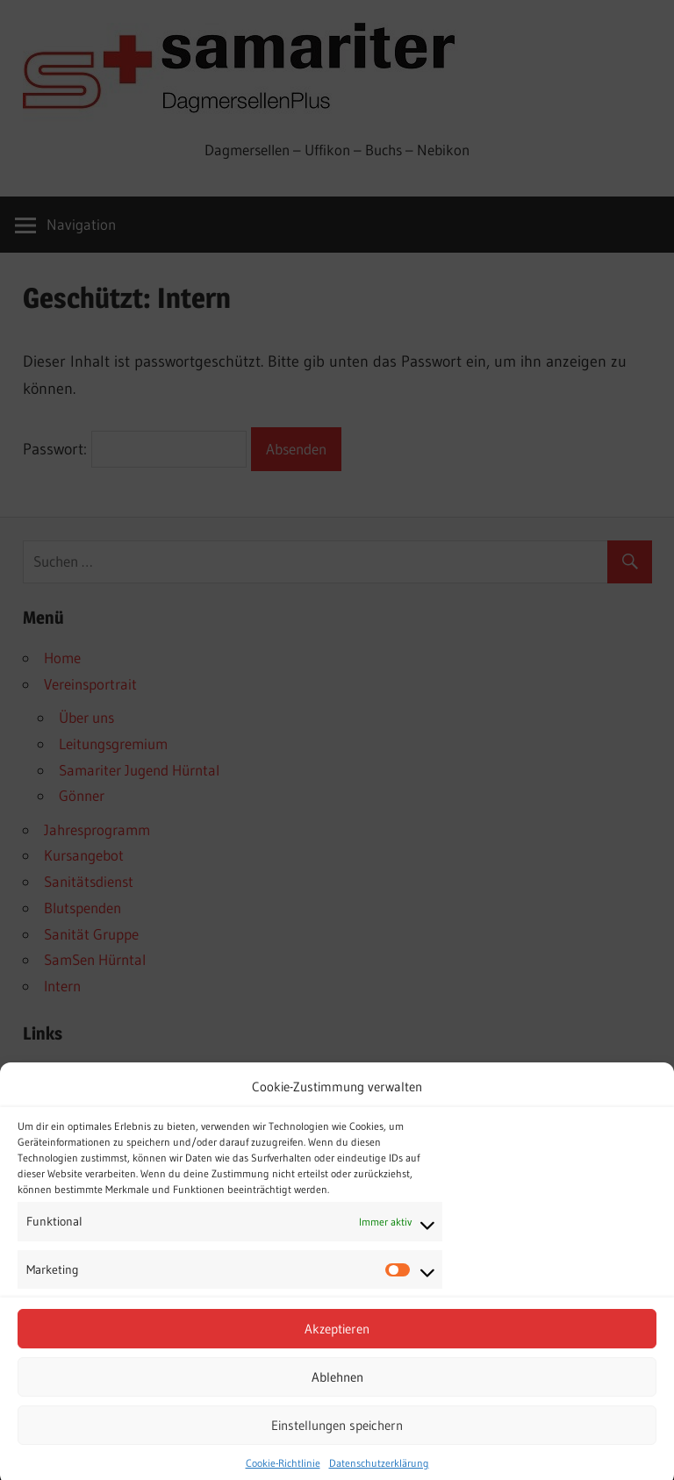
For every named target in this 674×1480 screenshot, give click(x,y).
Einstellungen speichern (337, 1441)
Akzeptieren (337, 1344)
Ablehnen (337, 1392)
